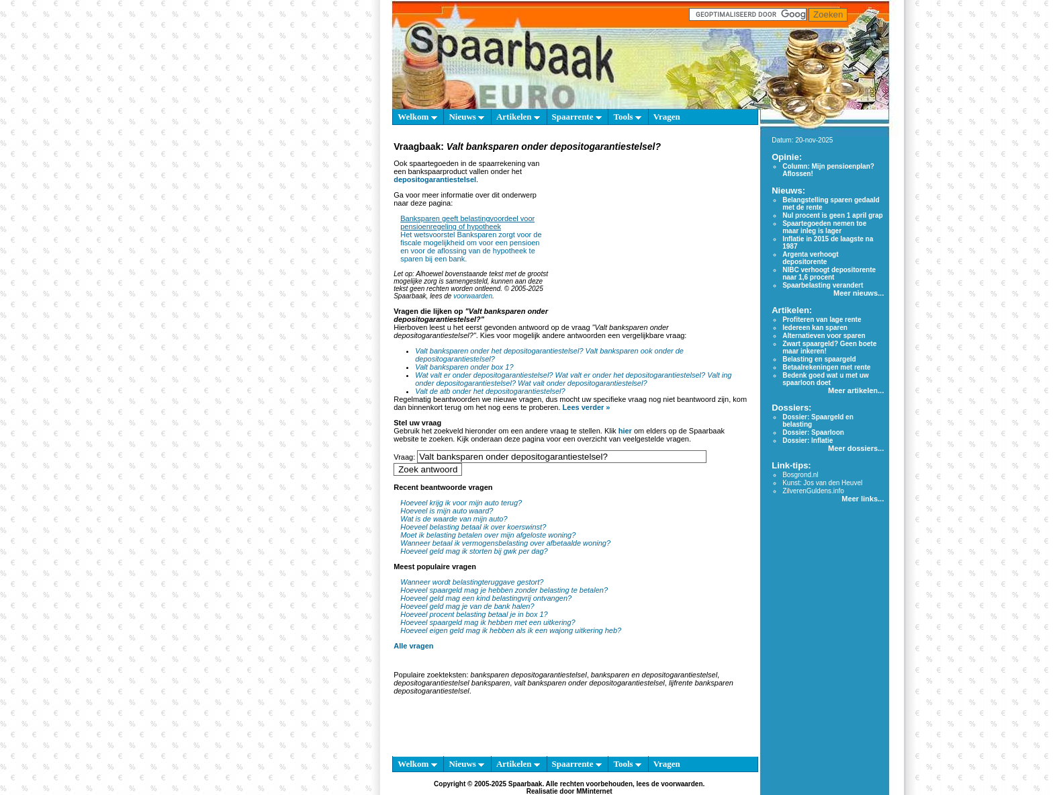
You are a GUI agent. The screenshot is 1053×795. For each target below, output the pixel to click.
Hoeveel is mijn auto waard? (446, 511)
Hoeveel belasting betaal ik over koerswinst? (473, 527)
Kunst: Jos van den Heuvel (822, 483)
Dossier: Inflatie (807, 440)
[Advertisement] (650, 238)
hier (625, 431)
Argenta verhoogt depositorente (810, 258)
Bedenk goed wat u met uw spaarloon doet (825, 379)
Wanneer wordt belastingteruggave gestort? (471, 582)
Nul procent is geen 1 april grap (832, 215)
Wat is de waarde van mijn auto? (453, 519)
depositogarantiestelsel (435, 179)
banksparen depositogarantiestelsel (529, 675)
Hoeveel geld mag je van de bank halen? (467, 606)
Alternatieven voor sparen (823, 335)
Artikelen (518, 117)
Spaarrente (577, 117)
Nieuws (466, 117)
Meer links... (862, 499)
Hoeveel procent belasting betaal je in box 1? (474, 614)
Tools (627, 117)
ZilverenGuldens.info (813, 491)
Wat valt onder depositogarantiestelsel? (582, 383)
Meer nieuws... (858, 293)
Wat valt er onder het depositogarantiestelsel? (630, 375)
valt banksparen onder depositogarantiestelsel (589, 683)
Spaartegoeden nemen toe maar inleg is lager (824, 227)
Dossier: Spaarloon (813, 432)
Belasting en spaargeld (819, 359)
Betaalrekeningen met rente (826, 367)
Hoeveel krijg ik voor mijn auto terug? (461, 503)
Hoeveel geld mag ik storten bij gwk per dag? (474, 551)
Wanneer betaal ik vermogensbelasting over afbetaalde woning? (505, 543)
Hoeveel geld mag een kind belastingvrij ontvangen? (485, 598)
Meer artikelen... (856, 390)
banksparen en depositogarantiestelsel (654, 675)
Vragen (666, 117)
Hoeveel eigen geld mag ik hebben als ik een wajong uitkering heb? (510, 630)
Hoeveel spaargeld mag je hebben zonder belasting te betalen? (504, 590)
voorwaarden (472, 296)
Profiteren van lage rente (821, 319)
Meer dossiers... (856, 448)
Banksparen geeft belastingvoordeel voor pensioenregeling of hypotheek (467, 222)
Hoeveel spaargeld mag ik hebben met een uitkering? (488, 622)
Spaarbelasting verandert (822, 285)
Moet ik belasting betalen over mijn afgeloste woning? (488, 535)
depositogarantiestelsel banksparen (452, 683)
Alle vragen (413, 646)
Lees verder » (586, 407)
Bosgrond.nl (800, 474)
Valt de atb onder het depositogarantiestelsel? (490, 391)
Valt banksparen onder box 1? (464, 367)
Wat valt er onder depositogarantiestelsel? (484, 375)
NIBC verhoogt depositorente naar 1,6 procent (829, 273)
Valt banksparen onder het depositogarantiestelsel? (499, 351)
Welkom (417, 117)
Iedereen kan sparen (815, 327)
